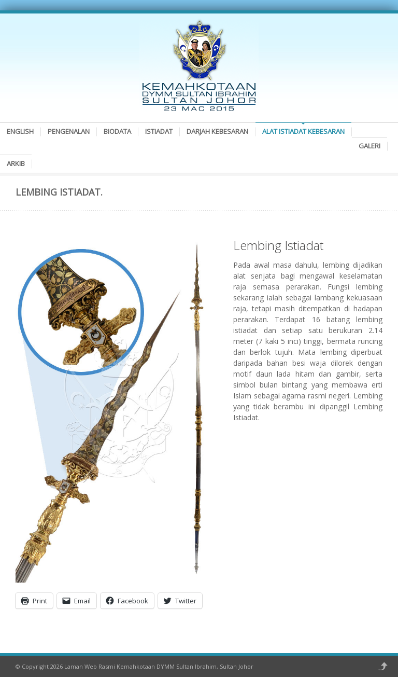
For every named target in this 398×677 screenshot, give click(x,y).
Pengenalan (69, 131)
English (20, 131)
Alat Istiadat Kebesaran (303, 131)
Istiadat (159, 131)
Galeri (369, 145)
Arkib (16, 163)
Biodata (117, 131)
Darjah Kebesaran (217, 131)
